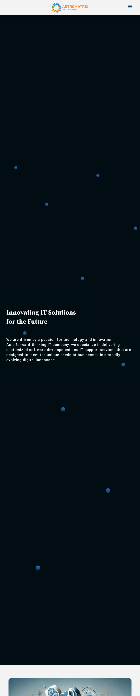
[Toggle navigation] (130, 6)
